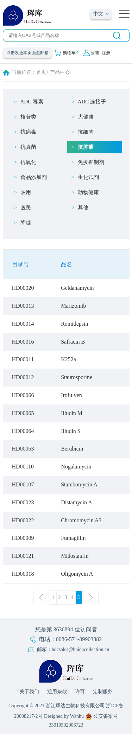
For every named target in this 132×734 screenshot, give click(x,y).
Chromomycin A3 (81, 520)
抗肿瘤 (86, 147)
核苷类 (28, 117)
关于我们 (29, 691)
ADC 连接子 (92, 101)
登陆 (94, 52)
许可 (80, 691)
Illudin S (71, 431)
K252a (68, 359)
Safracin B (73, 342)
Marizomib (73, 306)
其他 (83, 207)
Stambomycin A (79, 484)
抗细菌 (86, 132)
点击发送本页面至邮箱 (27, 52)
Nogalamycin (76, 467)
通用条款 (57, 691)
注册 (106, 52)
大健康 (86, 117)
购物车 (70, 52)
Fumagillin (73, 538)
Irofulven (71, 395)
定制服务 (103, 691)
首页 (41, 72)
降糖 (25, 222)
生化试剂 (88, 177)
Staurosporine (76, 377)
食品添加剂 (33, 177)
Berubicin (72, 449)
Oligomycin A (77, 574)
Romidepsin (74, 324)
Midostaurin (74, 556)
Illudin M (71, 413)
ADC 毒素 (31, 101)
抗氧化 (28, 162)
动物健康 (88, 192)
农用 (25, 192)
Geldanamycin (77, 288)
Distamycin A (76, 502)
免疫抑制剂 (91, 162)
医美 (25, 207)
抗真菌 (28, 147)
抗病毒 (28, 132)
